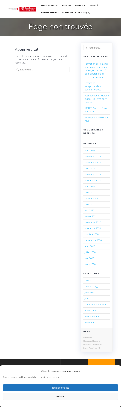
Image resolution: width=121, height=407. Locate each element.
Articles (66, 5)
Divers (88, 280)
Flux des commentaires (92, 344)
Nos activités (48, 5)
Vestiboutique (92, 316)
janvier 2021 (91, 216)
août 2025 (90, 150)
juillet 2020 (90, 252)
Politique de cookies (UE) (76, 12)
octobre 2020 (91, 234)
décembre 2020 (93, 222)
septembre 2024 (93, 162)
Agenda (79, 5)
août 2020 (90, 246)
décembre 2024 (93, 156)
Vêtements (90, 322)
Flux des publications (91, 341)
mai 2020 (89, 258)
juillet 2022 (90, 192)
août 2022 (90, 186)
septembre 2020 (93, 240)
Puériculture (91, 310)
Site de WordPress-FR (91, 348)
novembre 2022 (93, 180)
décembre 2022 (93, 174)
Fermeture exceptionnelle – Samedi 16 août (93, 86)
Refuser (60, 396)
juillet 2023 (90, 168)
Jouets (88, 298)
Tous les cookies (60, 387)
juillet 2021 (90, 204)
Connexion (87, 337)
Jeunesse (89, 292)
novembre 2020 (93, 228)
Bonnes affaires (50, 12)
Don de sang (91, 286)
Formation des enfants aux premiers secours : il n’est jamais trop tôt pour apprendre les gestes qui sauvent (96, 70)
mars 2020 (90, 264)
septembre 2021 (93, 198)
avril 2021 (89, 210)
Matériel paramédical (95, 304)
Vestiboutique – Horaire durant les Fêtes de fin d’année (97, 99)
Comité (94, 5)
